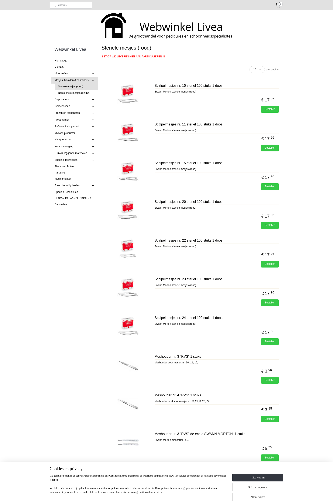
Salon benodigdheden (75, 185)
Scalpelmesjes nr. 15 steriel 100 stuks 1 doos (188, 163)
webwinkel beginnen (176, 493)
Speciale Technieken (66, 192)
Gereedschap (75, 106)
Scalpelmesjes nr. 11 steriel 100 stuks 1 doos (188, 124)
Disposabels (75, 99)
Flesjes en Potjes (64, 166)
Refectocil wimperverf (75, 126)
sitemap (155, 493)
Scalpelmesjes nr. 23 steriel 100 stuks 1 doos (188, 279)
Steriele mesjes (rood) (70, 86)
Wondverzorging (75, 146)
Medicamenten (63, 178)
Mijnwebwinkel (209, 493)
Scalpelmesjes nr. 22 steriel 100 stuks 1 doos (188, 240)
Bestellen (270, 109)
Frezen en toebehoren (75, 113)
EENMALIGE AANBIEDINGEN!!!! (73, 198)
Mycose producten (65, 133)
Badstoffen (61, 204)
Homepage (61, 60)
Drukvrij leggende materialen (75, 153)
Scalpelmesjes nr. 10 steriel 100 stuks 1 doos (188, 85)
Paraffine (60, 172)
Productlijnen (75, 120)
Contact (59, 66)
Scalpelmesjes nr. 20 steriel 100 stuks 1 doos (188, 202)
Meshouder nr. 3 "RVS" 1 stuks (177, 356)
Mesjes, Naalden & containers (75, 80)
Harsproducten (75, 139)
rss (162, 493)
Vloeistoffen (75, 73)
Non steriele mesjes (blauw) (74, 92)
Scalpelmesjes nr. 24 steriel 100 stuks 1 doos (188, 318)
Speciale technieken (75, 160)
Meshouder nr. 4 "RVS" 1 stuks (177, 395)
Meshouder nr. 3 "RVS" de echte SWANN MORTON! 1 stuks (199, 434)
